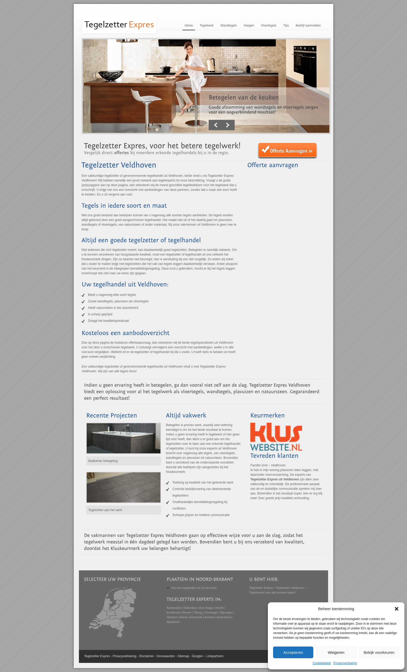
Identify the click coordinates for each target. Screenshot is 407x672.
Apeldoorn (173, 621)
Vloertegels (268, 25)
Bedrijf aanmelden (308, 25)
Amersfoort (224, 617)
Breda (183, 617)
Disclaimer (146, 656)
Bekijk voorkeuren (379, 652)
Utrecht (218, 607)
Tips (286, 25)
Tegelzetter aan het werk (105, 510)
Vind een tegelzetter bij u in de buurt (193, 587)
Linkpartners (214, 656)
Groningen (211, 612)
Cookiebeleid (322, 663)
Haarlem (172, 617)
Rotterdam (190, 607)
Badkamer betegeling (103, 461)
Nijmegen (226, 612)
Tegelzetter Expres (261, 587)
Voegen (248, 25)
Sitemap (183, 656)
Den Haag (205, 607)
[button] (396, 608)
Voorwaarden (166, 656)
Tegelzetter (91, 656)
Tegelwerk (207, 25)
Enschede (196, 617)
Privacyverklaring (345, 663)
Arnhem (210, 617)
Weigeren (336, 652)
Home (189, 25)
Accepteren (293, 652)
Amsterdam (174, 607)
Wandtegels (228, 25)
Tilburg (198, 612)
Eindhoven (173, 612)
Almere (186, 612)
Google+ (198, 656)
